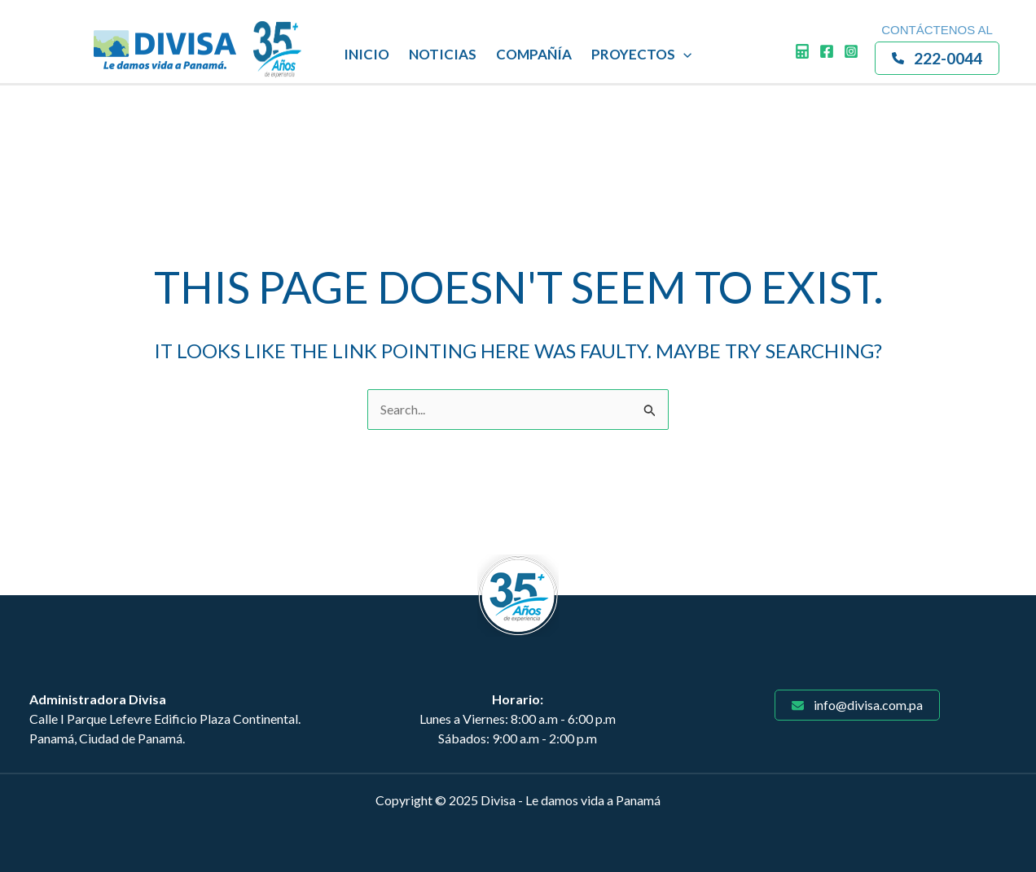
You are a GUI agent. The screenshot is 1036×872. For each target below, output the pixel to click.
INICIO (366, 54)
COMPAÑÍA (534, 54)
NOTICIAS (442, 54)
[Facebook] (826, 51)
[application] (683, 54)
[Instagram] (851, 51)
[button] (937, 58)
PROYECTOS (641, 54)
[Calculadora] (802, 51)
